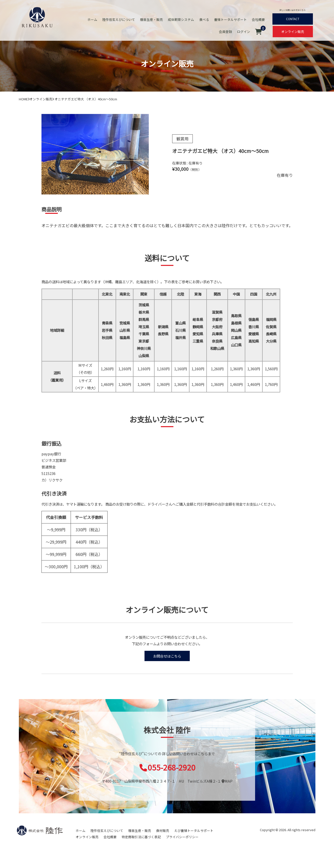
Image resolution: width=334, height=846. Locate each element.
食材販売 (162, 830)
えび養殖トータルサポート (193, 830)
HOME (23, 99)
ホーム (93, 19)
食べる (204, 19)
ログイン (243, 31)
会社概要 (258, 19)
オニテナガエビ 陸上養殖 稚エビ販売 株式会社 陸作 (37, 16)
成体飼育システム (181, 19)
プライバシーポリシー (182, 836)
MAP (227, 781)
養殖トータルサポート (230, 19)
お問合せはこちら (167, 656)
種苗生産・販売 (151, 19)
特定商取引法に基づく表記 (141, 836)
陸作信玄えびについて (119, 19)
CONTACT (292, 19)
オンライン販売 (292, 31)
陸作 (39, 830)
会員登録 (225, 31)
